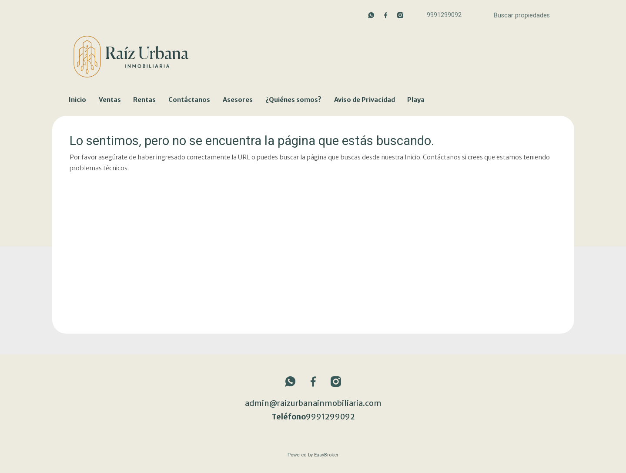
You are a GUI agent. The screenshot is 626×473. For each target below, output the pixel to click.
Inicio (77, 100)
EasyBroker (326, 455)
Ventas (110, 100)
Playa (416, 100)
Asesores (238, 100)
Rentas (144, 100)
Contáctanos (189, 100)
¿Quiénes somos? (293, 100)
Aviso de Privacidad (364, 100)
